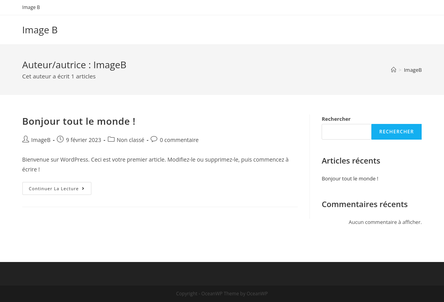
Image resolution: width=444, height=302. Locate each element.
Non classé (130, 140)
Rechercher (336, 118)
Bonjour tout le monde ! (79, 121)
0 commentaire (179, 140)
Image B (31, 7)
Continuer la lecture (60, 190)
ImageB (41, 140)
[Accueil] (393, 69)
